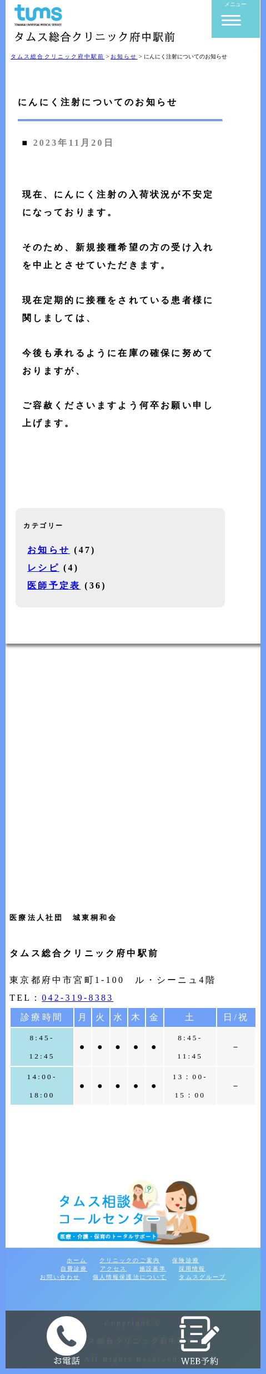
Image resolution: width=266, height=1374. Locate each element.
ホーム (77, 1260)
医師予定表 (54, 585)
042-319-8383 (77, 997)
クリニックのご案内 (129, 1260)
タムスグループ (202, 1277)
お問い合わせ (60, 1277)
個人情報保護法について (130, 1277)
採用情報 (192, 1269)
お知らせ (48, 550)
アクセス (113, 1269)
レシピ (43, 567)
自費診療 (74, 1269)
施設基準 (152, 1269)
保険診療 (185, 1260)
